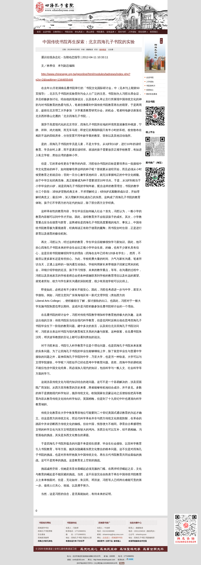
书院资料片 (150, 86)
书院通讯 (100, 32)
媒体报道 (102, 50)
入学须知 (132, 32)
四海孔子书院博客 (45, 531)
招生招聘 (143, 32)
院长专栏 (122, 32)
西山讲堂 (90, 32)
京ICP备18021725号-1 (85, 563)
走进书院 (47, 32)
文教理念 (58, 32)
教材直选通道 (151, 94)
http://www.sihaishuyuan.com (104, 560)
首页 (39, 32)
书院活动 (69, 32)
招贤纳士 (150, 90)
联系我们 (154, 32)
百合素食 (41, 534)
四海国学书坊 (43, 528)
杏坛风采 (79, 32)
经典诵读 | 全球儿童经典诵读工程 (60, 549)
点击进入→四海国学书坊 (113, 538)
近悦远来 (111, 32)
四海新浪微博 (43, 538)
